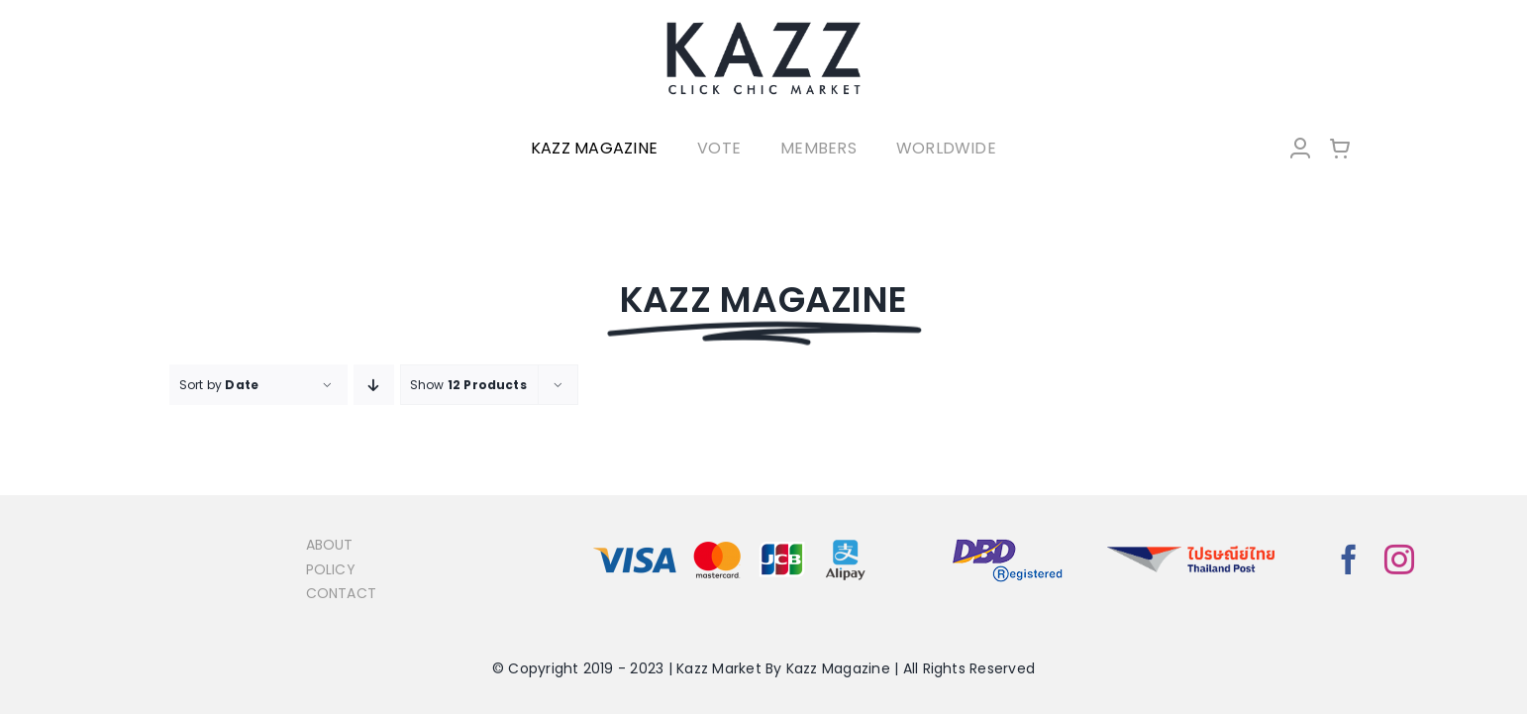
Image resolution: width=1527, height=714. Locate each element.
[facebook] (1349, 559)
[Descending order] (374, 384)
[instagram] (1399, 559)
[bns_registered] (1008, 540)
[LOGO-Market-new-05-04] (763, 27)
